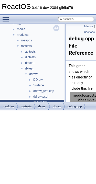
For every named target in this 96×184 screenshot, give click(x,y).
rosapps (26, 40)
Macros (88, 26)
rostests (26, 46)
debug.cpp (75, 106)
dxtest (29, 68)
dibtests (30, 57)
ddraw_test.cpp (43, 91)
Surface (38, 85)
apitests (30, 51)
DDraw (38, 80)
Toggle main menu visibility (7, 17)
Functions (89, 32)
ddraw (33, 74)
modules (22, 35)
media (21, 29)
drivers (29, 63)
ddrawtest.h (41, 96)
